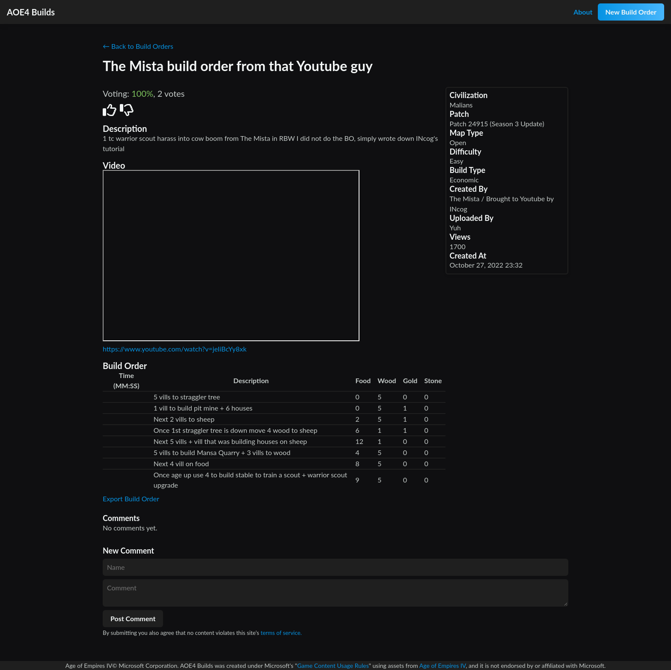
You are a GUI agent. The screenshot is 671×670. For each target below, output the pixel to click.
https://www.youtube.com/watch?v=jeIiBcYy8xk (174, 349)
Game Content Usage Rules (332, 665)
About (582, 12)
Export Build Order (131, 498)
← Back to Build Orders (138, 46)
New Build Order (631, 12)
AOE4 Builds (31, 12)
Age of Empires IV (442, 665)
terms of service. (281, 632)
